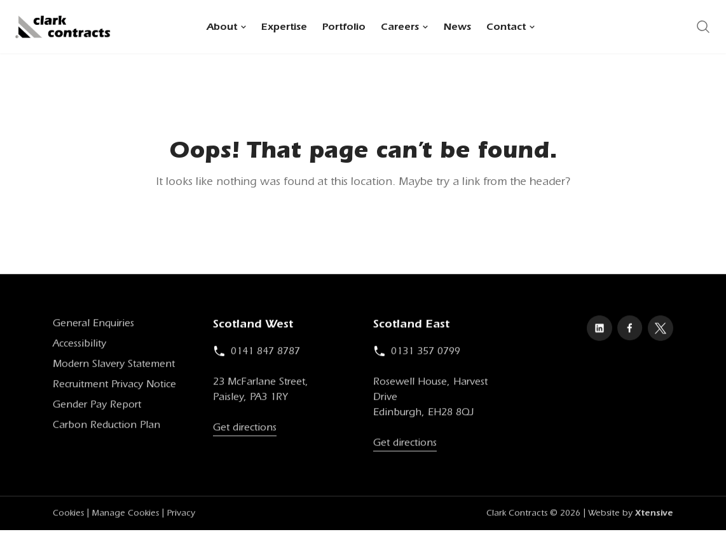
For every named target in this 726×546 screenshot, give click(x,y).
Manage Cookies (125, 516)
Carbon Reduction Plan (106, 427)
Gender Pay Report (97, 407)
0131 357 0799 (416, 354)
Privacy (181, 516)
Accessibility (79, 346)
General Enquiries (93, 326)
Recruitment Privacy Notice (114, 387)
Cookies (68, 516)
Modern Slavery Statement (114, 366)
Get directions (245, 430)
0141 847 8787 (256, 354)
